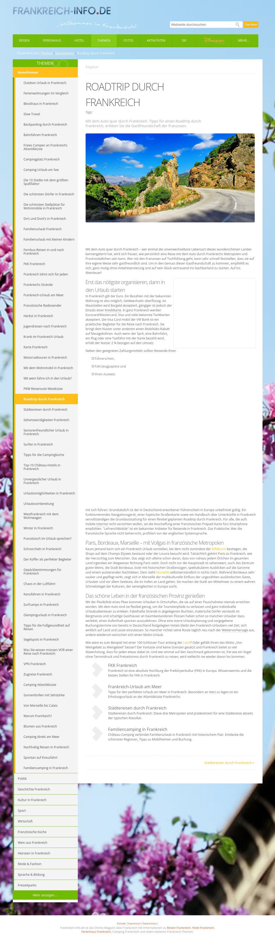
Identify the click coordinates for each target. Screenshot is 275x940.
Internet (102, 524)
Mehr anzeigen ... (45, 895)
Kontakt (121, 923)
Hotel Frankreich (203, 928)
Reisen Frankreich (179, 928)
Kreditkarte (113, 310)
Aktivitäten (156, 40)
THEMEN (45, 63)
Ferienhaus (52, 40)
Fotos (128, 40)
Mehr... (243, 40)
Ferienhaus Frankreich (96, 931)
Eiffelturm (219, 549)
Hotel (79, 40)
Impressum (134, 923)
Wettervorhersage (235, 630)
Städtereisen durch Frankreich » (229, 762)
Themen (104, 40)
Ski (184, 40)
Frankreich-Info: (28, 53)
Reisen (24, 40)
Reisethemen (64, 53)
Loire (186, 642)
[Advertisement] (171, 235)
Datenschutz (150, 923)
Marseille (162, 572)
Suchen (251, 25)
